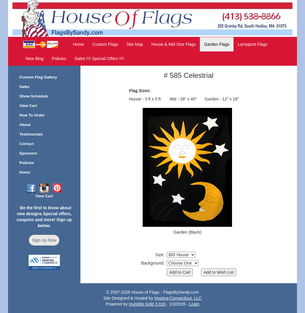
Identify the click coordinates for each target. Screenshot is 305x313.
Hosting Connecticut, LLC (178, 298)
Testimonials (31, 134)
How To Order (32, 115)
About (25, 124)
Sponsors (28, 153)
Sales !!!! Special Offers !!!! (99, 58)
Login (194, 304)
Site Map (135, 44)
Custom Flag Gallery (38, 77)
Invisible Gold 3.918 (148, 304)
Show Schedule (33, 96)
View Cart (28, 105)
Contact (26, 143)
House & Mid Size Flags (173, 44)
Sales (24, 86)
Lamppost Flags (252, 44)
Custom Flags (105, 44)
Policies (59, 58)
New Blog (34, 58)
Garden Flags (216, 44)
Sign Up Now (44, 240)
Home (78, 44)
